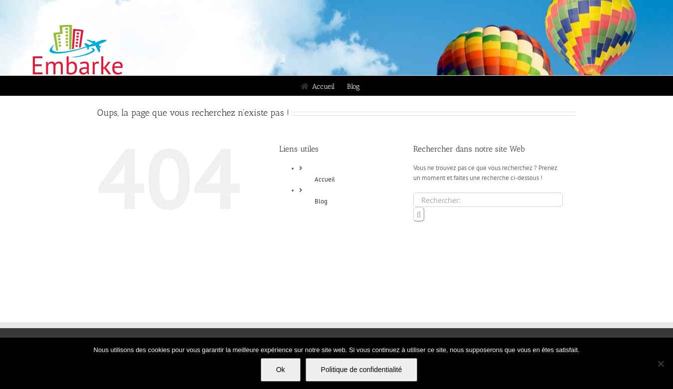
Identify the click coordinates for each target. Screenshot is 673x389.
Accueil (325, 179)
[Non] (661, 364)
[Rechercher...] (488, 200)
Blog (321, 201)
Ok (280, 370)
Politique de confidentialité (361, 370)
